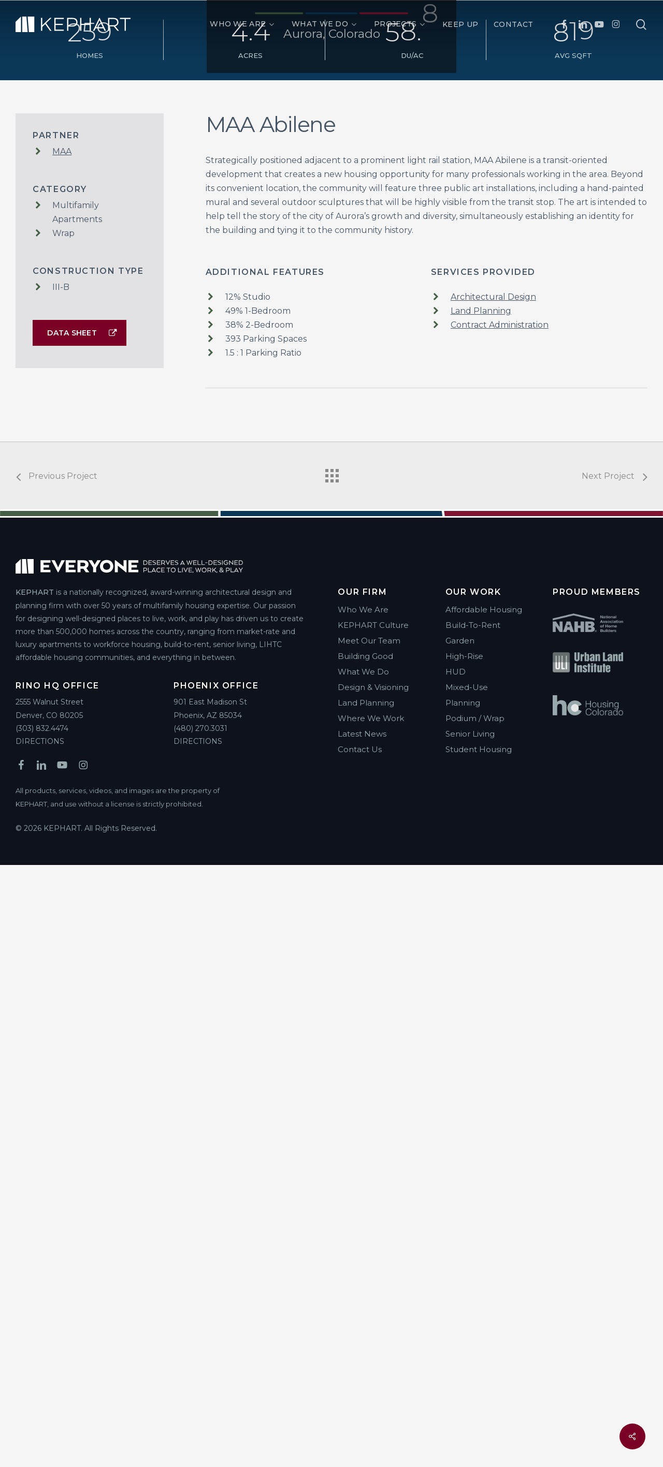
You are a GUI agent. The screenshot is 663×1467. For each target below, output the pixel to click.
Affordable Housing (483, 1211)
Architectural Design (493, 899)
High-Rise (464, 1258)
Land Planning (481, 913)
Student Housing (478, 1351)
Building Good (365, 1258)
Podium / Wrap (475, 1320)
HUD (455, 1274)
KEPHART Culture (373, 1227)
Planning (462, 1305)
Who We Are (363, 1211)
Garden (459, 1243)
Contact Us (360, 1351)
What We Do (363, 1274)
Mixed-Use (466, 1289)
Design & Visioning (373, 1289)
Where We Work (371, 1320)
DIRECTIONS (40, 1343)
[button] (79, 935)
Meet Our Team (369, 1243)
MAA (61, 753)
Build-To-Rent (472, 1227)
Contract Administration (500, 927)
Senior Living (470, 1336)
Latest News (362, 1336)
